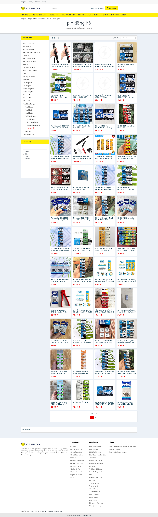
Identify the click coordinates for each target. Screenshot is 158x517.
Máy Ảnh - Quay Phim (29, 61)
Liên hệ (44, 2)
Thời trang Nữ (27, 86)
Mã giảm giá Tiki (75, 469)
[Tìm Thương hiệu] (35, 148)
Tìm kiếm (111, 8)
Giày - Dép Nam (27, 95)
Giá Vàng (50, 511)
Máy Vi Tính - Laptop (118, 15)
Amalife (26, 158)
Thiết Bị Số (104, 15)
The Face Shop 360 (41, 511)
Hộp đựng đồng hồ (32, 122)
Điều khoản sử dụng (76, 452)
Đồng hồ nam (29, 107)
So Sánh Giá (87, 515)
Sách (24, 73)
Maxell (26, 152)
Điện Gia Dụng (54, 15)
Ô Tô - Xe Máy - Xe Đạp (30, 70)
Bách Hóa (26, 80)
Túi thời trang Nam (28, 89)
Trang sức (28, 131)
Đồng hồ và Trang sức (34, 18)
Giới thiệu (37, 2)
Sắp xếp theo (116, 38)
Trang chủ (23, 2)
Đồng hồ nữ (28, 110)
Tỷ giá (32, 511)
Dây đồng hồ (31, 119)
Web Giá (56, 511)
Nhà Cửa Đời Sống (68, 15)
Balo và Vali (26, 101)
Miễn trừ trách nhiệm (76, 455)
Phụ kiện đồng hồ (46, 18)
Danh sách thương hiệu (77, 460)
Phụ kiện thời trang (28, 134)
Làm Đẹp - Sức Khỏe (29, 76)
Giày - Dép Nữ (27, 98)
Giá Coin (62, 511)
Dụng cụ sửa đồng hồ (33, 125)
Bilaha (26, 156)
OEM (25, 154)
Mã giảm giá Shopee (76, 475)
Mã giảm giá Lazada (76, 472)
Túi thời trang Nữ (28, 92)
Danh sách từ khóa (75, 466)
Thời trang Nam (27, 83)
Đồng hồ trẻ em (29, 113)
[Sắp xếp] (128, 38)
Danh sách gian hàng (76, 463)
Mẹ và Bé (25, 64)
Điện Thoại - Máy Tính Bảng (88, 15)
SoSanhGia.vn (77, 515)
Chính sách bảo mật (76, 449)
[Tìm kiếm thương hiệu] (69, 8)
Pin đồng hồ (30, 128)
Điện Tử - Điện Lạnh (39, 15)
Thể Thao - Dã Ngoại (29, 67)
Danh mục (31, 2)
